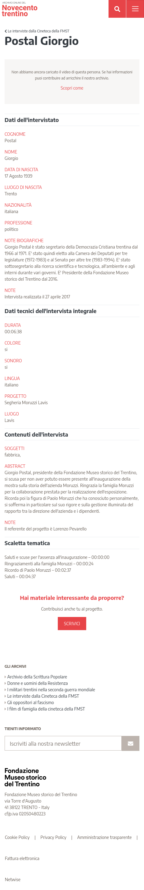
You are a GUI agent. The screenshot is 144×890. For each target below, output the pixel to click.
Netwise (12, 879)
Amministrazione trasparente (104, 837)
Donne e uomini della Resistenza (36, 683)
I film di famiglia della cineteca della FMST (45, 708)
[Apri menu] (135, 9)
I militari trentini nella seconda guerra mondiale (50, 689)
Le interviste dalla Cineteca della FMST (37, 31)
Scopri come (72, 87)
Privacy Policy (53, 837)
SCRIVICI (72, 623)
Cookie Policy (17, 837)
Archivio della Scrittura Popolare (36, 676)
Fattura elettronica (22, 858)
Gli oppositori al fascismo (29, 702)
